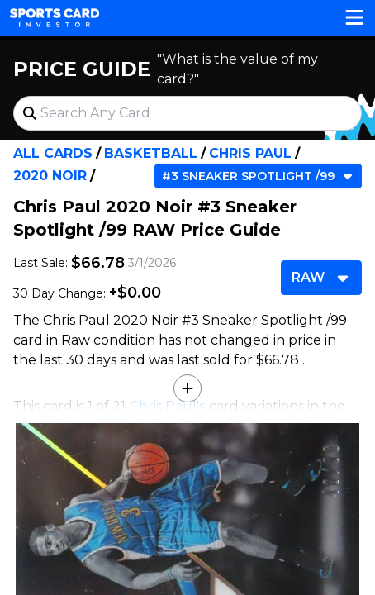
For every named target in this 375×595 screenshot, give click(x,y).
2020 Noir (50, 175)
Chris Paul (250, 153)
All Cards (53, 153)
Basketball (150, 153)
